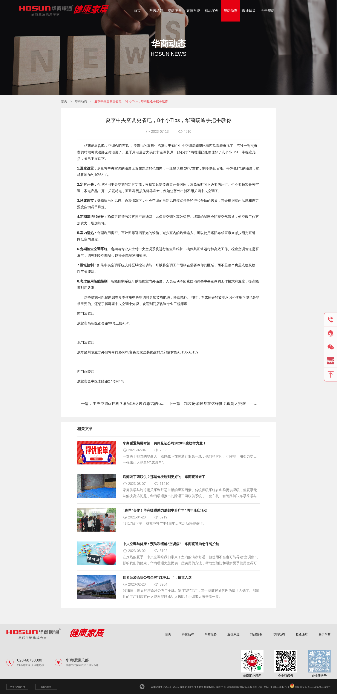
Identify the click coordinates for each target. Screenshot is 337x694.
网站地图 (46, 686)
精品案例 (212, 10)
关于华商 (267, 10)
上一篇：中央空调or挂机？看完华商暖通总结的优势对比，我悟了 (122, 403)
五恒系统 (193, 10)
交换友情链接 (17, 686)
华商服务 (174, 10)
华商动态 (230, 10)
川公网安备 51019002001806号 (310, 686)
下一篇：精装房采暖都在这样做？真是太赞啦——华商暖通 (214, 403)
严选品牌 (156, 10)
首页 (137, 10)
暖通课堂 (249, 10)
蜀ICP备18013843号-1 (276, 686)
